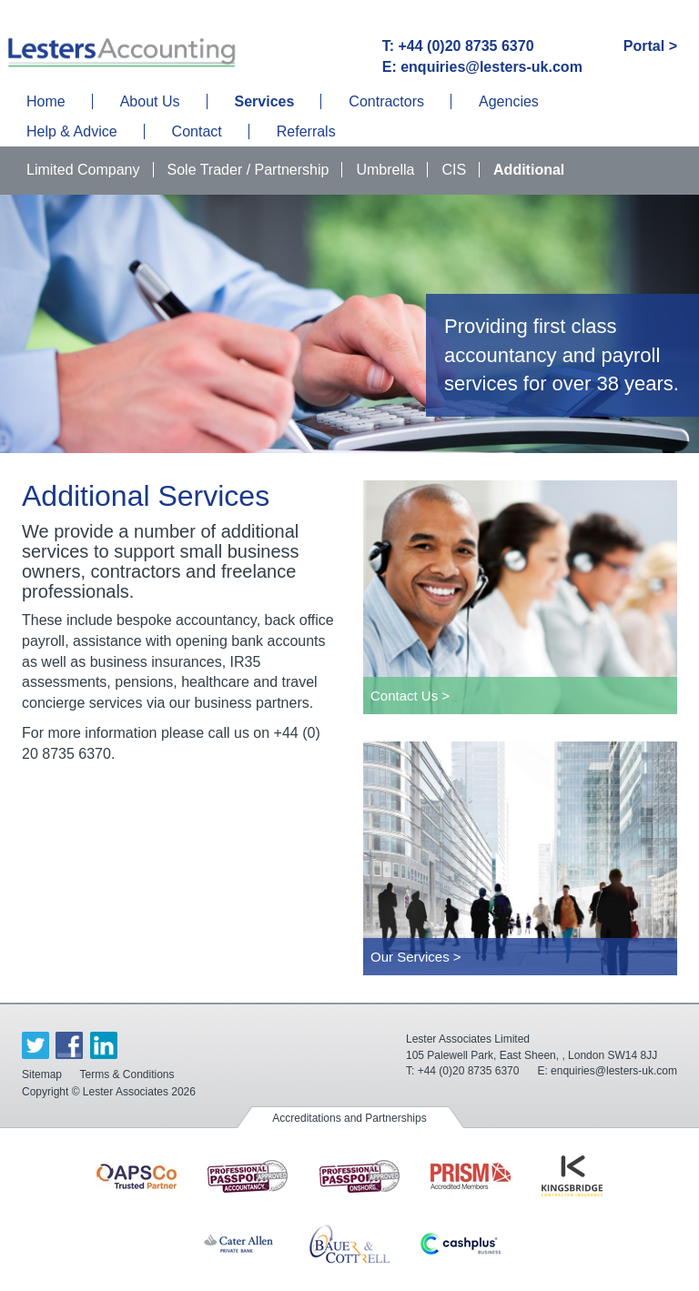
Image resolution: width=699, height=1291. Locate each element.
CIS (453, 169)
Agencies (509, 101)
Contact (197, 131)
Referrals (306, 131)
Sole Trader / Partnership (248, 169)
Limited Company (83, 169)
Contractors (386, 101)
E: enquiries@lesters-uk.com (482, 67)
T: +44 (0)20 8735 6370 (458, 46)
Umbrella (385, 169)
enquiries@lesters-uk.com (614, 1070)
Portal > (650, 46)
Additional (528, 169)
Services (265, 101)
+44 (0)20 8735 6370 (469, 1070)
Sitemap (42, 1074)
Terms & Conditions (126, 1074)
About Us (150, 101)
